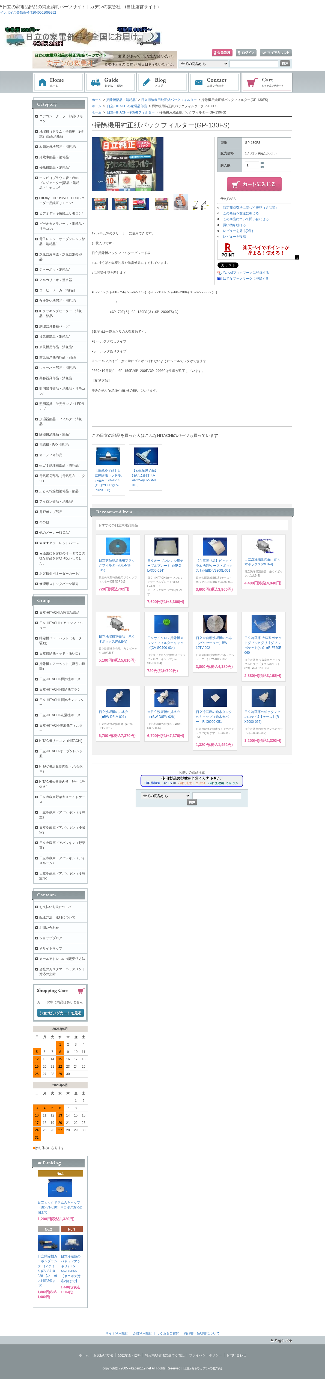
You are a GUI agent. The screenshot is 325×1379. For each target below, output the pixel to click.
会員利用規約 (142, 1333)
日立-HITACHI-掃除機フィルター (130, 112)
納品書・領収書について (202, 1333)
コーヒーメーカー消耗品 (57, 290)
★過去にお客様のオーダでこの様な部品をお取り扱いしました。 (62, 558)
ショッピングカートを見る (60, 1013)
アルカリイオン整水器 (55, 280)
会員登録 (222, 53)
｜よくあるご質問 (166, 1333)
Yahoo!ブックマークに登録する (246, 272)
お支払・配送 (110, 82)
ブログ (162, 82)
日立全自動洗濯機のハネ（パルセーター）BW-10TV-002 (214, 643)
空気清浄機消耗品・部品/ (57, 357)
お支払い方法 (103, 1355)
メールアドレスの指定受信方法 (62, 959)
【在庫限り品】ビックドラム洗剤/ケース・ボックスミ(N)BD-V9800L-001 (214, 565)
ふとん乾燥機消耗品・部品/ (59, 491)
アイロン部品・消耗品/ (56, 501)
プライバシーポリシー (205, 1355)
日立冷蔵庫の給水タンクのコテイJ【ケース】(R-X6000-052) (263, 717)
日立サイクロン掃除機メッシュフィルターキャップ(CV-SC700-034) (165, 643)
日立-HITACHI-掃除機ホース (59, 679)
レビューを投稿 (234, 236)
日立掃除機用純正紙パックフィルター (169, 100)
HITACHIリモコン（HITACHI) (60, 741)
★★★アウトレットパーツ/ (59, 543)
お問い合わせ (214, 82)
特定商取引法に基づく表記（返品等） (251, 208)
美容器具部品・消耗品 (55, 378)
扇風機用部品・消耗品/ (56, 347)
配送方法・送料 (129, 1355)
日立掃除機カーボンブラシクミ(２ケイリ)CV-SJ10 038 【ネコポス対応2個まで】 (47, 1271)
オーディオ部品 (50, 455)
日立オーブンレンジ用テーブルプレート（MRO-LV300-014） (165, 565)
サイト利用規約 (116, 1333)
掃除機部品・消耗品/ (121, 100)
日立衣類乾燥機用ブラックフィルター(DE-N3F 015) (117, 565)
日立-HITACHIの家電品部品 (126, 106)
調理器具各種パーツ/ (54, 326)
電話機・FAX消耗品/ (54, 445)
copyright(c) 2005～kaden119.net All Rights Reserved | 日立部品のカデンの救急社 (162, 1368)
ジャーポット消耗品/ (54, 269)
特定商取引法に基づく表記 (164, 1355)
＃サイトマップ (50, 948)
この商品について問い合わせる (246, 219)
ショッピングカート (267, 82)
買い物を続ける (234, 225)
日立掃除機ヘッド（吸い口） (60, 653)
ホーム (58, 82)
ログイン (246, 53)
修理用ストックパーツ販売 (59, 584)
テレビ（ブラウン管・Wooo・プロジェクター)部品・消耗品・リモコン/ (61, 183)
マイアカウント (276, 53)
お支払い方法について (55, 907)
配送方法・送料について (57, 917)
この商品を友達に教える (241, 213)
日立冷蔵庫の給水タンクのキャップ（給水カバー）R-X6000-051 (214, 717)
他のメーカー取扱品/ (54, 533)
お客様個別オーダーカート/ (59, 573)
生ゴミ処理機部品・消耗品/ (59, 465)
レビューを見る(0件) (238, 231)
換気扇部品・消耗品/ (54, 337)
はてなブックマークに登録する (246, 278)
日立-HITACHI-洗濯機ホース (59, 715)
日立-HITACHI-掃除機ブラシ (59, 689)
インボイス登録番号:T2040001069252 (28, 12)
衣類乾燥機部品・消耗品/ (57, 147)
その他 (44, 522)
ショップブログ (50, 938)
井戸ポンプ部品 (50, 512)
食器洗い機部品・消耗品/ (57, 301)
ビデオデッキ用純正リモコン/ (61, 213)
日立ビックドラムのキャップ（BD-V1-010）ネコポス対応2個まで (60, 1207)
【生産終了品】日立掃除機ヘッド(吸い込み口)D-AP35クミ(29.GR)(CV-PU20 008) (108, 480)
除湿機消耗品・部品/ (54, 434)
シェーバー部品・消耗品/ (57, 368)
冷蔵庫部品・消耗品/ (54, 157)
